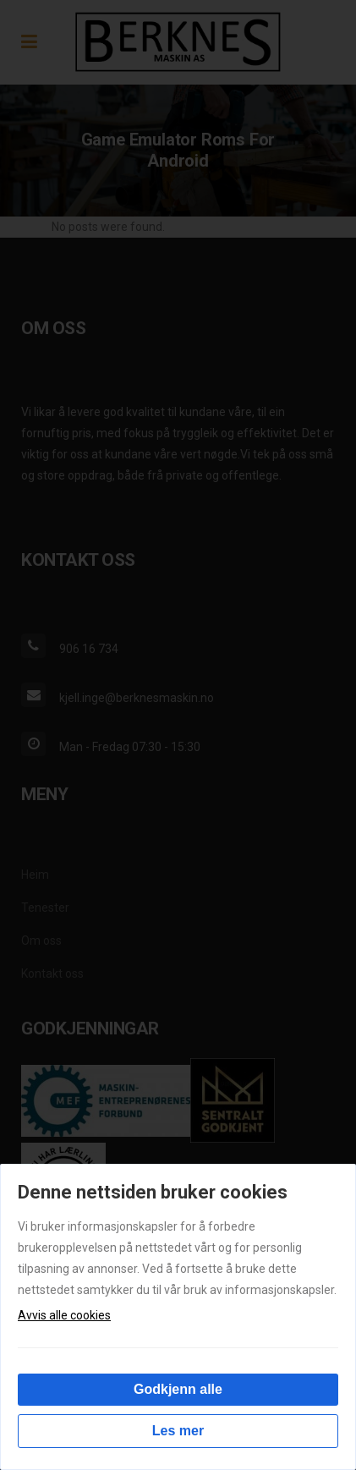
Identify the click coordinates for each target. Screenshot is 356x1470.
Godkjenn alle (178, 1389)
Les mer (178, 1430)
